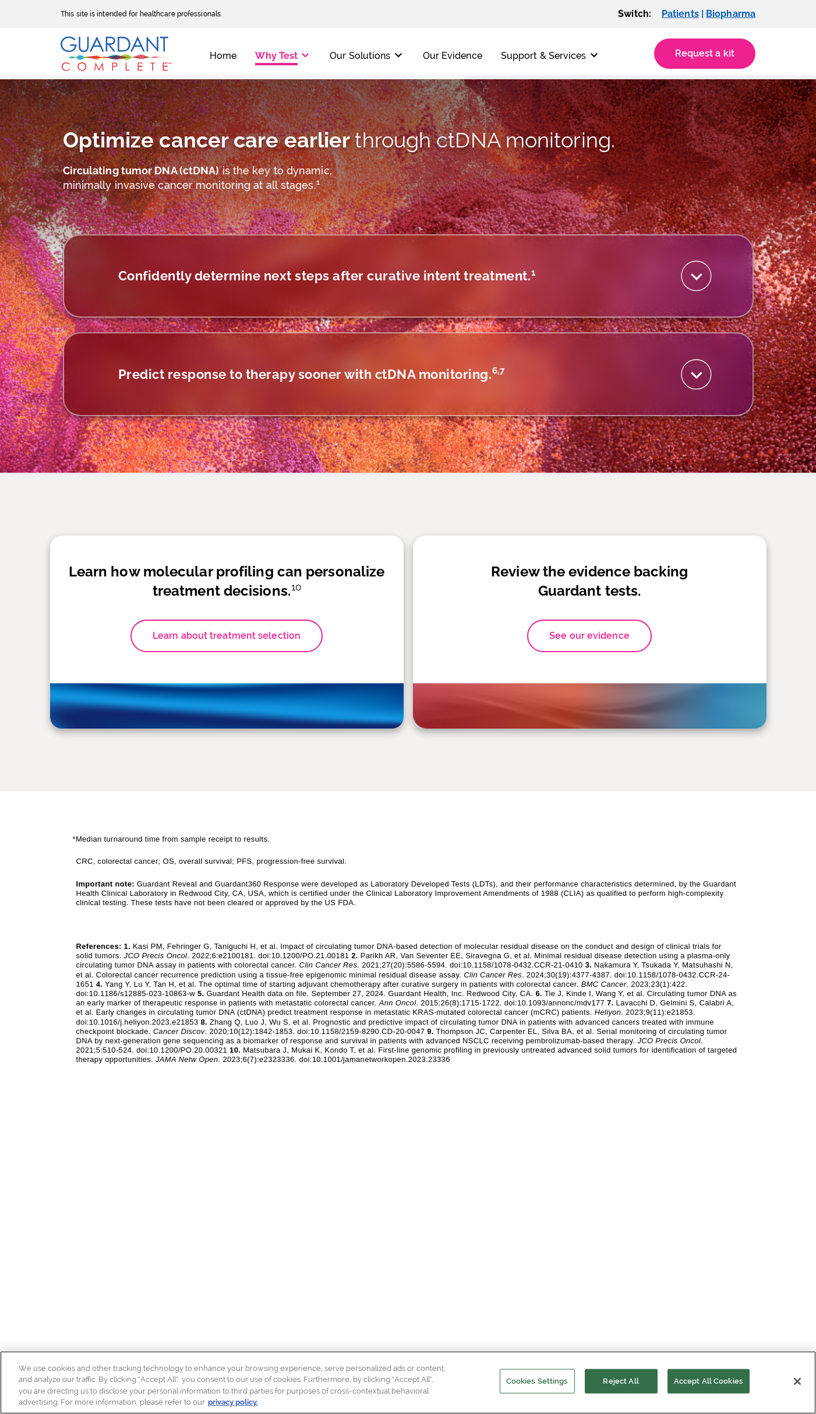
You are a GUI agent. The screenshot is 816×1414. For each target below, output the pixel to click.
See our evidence (589, 693)
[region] (408, 1382)
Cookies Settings (537, 1381)
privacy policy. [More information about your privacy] (233, 1402)
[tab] (408, 290)
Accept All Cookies (708, 1381)
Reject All (620, 1381)
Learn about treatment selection (227, 693)
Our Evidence (452, 55)
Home (223, 55)
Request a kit (704, 53)
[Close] (797, 1381)
